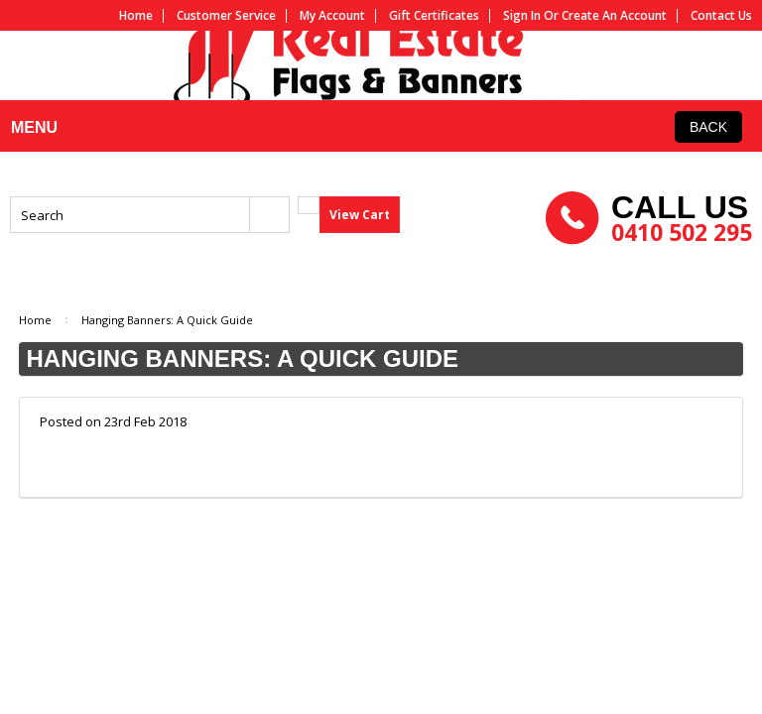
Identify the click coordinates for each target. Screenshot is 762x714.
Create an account (614, 16)
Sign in (522, 16)
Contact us (721, 16)
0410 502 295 (681, 272)
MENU (31, 203)
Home (136, 16)
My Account (332, 16)
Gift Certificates (434, 16)
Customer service (226, 16)
